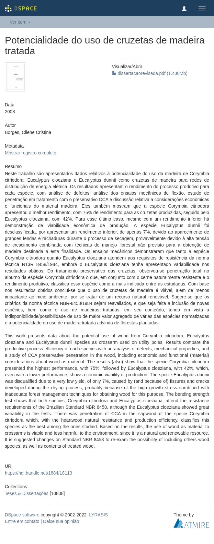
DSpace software (22, 514)
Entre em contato (22, 521)
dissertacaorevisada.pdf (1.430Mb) (149, 73)
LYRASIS (98, 514)
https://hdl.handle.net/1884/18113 (38, 473)
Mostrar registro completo (30, 152)
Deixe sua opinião (61, 521)
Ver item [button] (20, 22)
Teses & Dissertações (27, 493)
